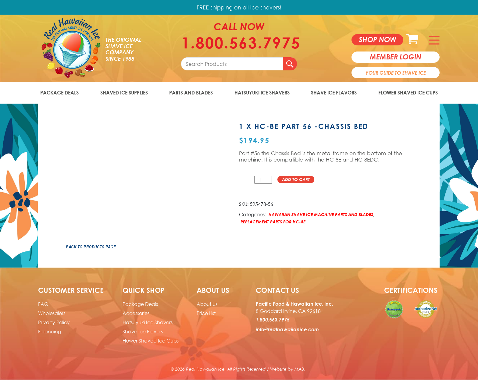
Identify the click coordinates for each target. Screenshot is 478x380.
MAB (299, 368)
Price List (206, 313)
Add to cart (296, 179)
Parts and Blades (191, 93)
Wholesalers (51, 313)
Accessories (136, 313)
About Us (207, 304)
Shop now (377, 39)
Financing (49, 332)
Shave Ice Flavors (334, 93)
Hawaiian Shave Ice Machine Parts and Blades (321, 214)
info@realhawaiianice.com (287, 329)
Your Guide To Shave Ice (396, 73)
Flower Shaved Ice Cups (408, 93)
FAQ (43, 304)
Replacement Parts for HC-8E (273, 221)
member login (395, 56)
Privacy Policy (54, 322)
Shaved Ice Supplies (124, 93)
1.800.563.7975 (239, 42)
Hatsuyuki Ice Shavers (262, 93)
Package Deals (59, 93)
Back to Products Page (91, 246)
